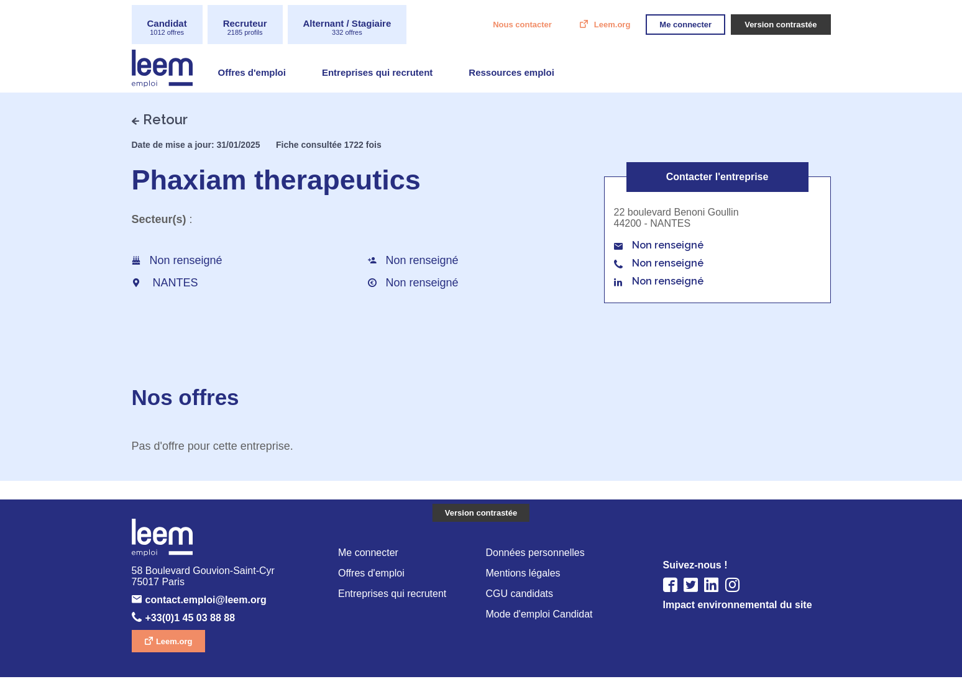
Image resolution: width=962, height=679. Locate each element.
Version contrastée (481, 513)
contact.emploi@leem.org (215, 602)
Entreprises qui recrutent (386, 74)
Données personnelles (537, 553)
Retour (165, 119)
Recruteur (251, 27)
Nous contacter (500, 25)
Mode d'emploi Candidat (542, 616)
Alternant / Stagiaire (362, 27)
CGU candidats (520, 595)
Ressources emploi (527, 74)
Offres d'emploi (254, 74)
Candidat (169, 27)
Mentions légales (525, 574)
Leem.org (595, 25)
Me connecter (369, 553)
